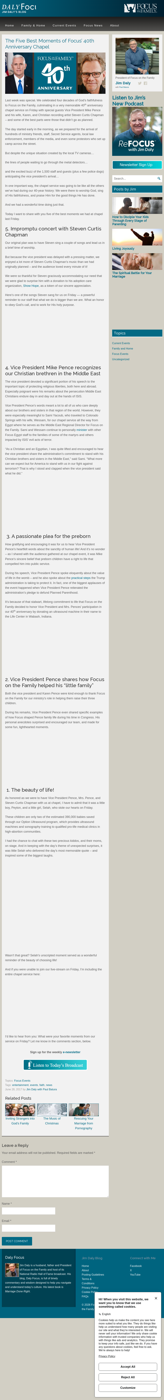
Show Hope (31, 285)
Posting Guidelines (93, 1274)
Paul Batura (124, 87)
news (49, 1085)
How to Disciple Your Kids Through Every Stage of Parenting (130, 220)
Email (6, 1221)
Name (7, 1203)
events (34, 1085)
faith (41, 1085)
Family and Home (122, 348)
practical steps (81, 578)
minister (82, 430)
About (85, 1270)
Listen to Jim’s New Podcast (128, 101)
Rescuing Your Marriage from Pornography (84, 1117)
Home (85, 1266)
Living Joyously (123, 248)
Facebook (136, 1266)
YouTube (135, 1274)
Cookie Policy (90, 1292)
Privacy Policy (90, 1287)
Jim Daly (23, 9)
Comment (9, 1162)
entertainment (20, 1085)
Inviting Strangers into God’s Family (20, 1114)
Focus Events (22, 1080)
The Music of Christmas (52, 1114)
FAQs (85, 1296)
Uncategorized (120, 359)
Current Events (121, 343)
